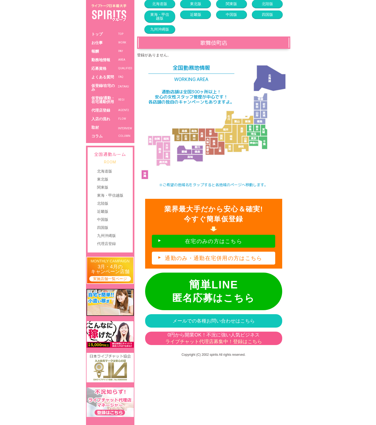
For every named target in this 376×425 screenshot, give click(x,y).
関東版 (102, 187)
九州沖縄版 (106, 235)
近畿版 (102, 211)
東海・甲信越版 (110, 195)
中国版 (102, 219)
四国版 (102, 227)
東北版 (102, 179)
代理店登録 (106, 243)
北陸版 (102, 203)
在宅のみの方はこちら (213, 241)
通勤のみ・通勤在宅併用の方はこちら (213, 258)
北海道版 (104, 171)
